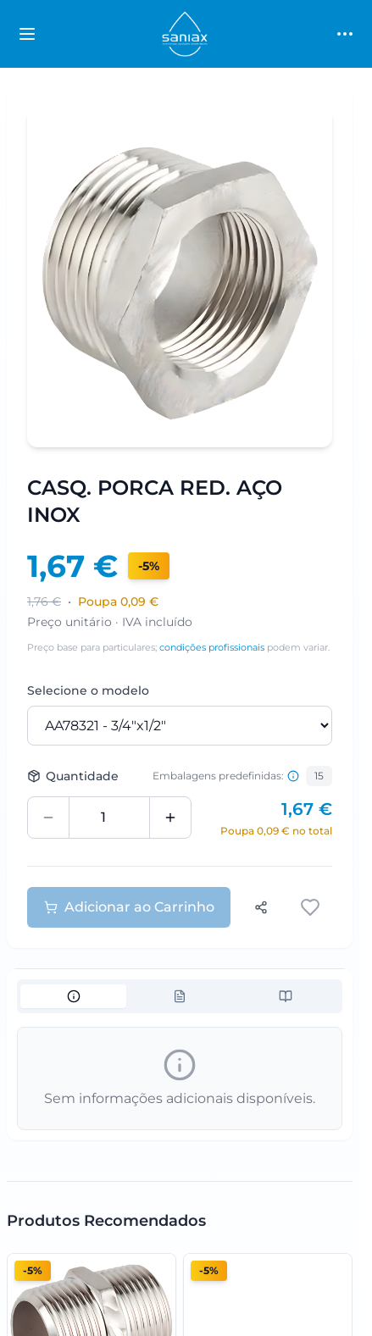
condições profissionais (211, 647)
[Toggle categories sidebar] (27, 34)
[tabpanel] (179, 1078)
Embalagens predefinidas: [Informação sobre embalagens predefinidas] (226, 775)
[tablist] (179, 996)
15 (319, 775)
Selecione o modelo (88, 690)
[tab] (73, 996)
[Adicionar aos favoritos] (311, 907)
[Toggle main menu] (345, 34)
